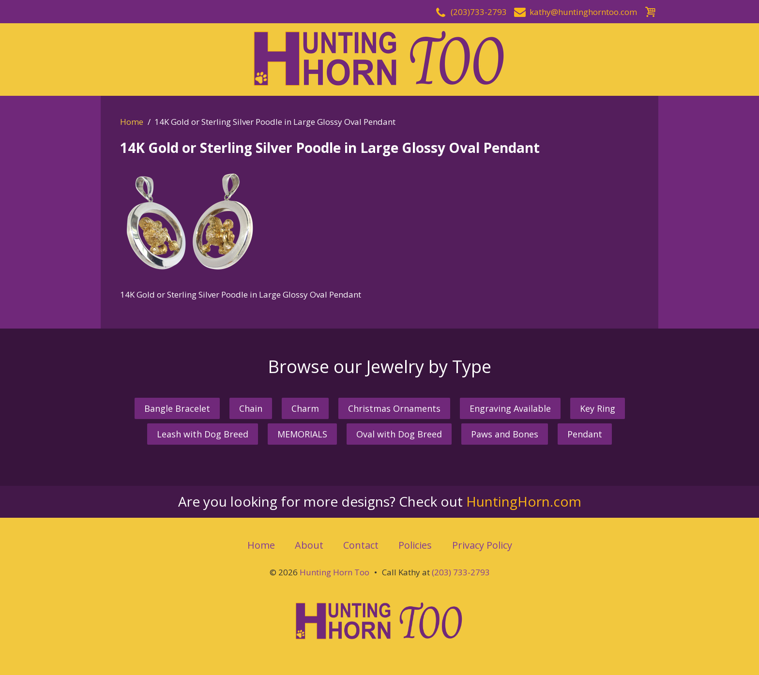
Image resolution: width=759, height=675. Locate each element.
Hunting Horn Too (334, 572)
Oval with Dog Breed (399, 434)
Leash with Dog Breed (202, 434)
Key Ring (597, 408)
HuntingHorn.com (523, 501)
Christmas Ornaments (394, 408)
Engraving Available (510, 408)
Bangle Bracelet (177, 408)
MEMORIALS (302, 434)
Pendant (584, 434)
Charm (305, 408)
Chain (250, 408)
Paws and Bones (504, 434)
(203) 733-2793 (461, 572)
